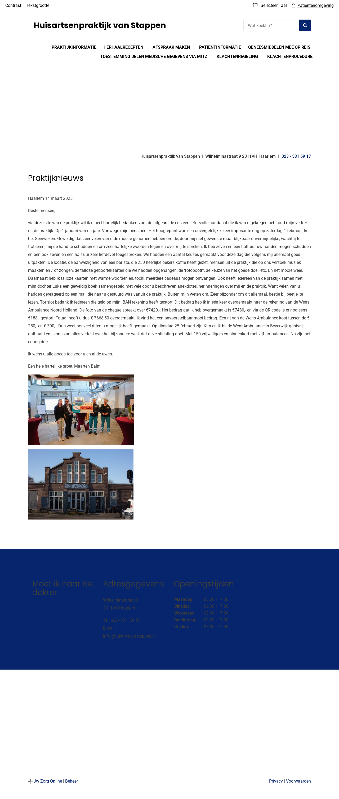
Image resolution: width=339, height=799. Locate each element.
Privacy (276, 781)
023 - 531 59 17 (125, 620)
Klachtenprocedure (290, 56)
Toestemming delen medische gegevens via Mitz (153, 56)
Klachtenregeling (237, 56)
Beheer (71, 781)
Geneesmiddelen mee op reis (279, 47)
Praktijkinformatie (74, 47)
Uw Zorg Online (47, 781)
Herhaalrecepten (123, 47)
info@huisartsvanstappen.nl (129, 636)
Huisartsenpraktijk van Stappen (100, 25)
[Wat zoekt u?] (271, 25)
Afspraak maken (171, 47)
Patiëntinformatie (220, 47)
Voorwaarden (298, 781)
